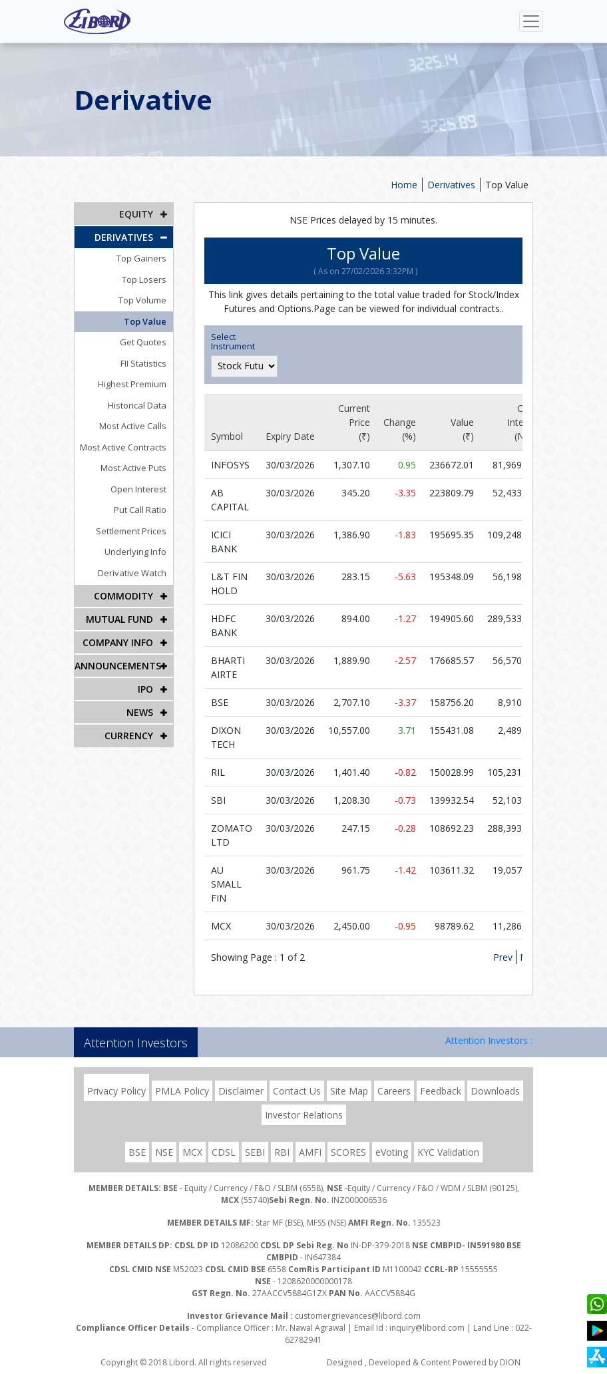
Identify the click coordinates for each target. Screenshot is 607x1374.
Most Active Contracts (123, 447)
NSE (164, 1152)
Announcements (118, 665)
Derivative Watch (132, 573)
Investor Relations (304, 1115)
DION (510, 1362)
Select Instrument (233, 341)
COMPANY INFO (118, 642)
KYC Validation (448, 1152)
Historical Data (137, 405)
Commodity (123, 596)
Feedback (440, 1091)
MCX (192, 1152)
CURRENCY (128, 735)
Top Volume (142, 300)
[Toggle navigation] (531, 21)
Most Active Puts (133, 468)
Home (404, 184)
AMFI (310, 1152)
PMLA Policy (182, 1091)
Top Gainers (141, 258)
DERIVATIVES (124, 237)
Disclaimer (241, 1091)
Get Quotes (143, 342)
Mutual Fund (119, 619)
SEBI (255, 1152)
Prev (502, 957)
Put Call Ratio (140, 510)
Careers (394, 1091)
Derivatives (451, 184)
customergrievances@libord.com (358, 1315)
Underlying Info (135, 552)
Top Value (506, 184)
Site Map (349, 1091)
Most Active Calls (132, 426)
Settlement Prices (131, 531)
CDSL (224, 1152)
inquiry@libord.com (427, 1327)
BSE (137, 1152)
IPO (145, 689)
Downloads (495, 1091)
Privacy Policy (116, 1091)
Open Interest (138, 489)
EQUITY (136, 214)
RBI (282, 1152)
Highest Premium (132, 384)
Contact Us (297, 1091)
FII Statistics (143, 363)
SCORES (348, 1152)
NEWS (139, 712)
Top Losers (144, 279)
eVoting (391, 1152)
